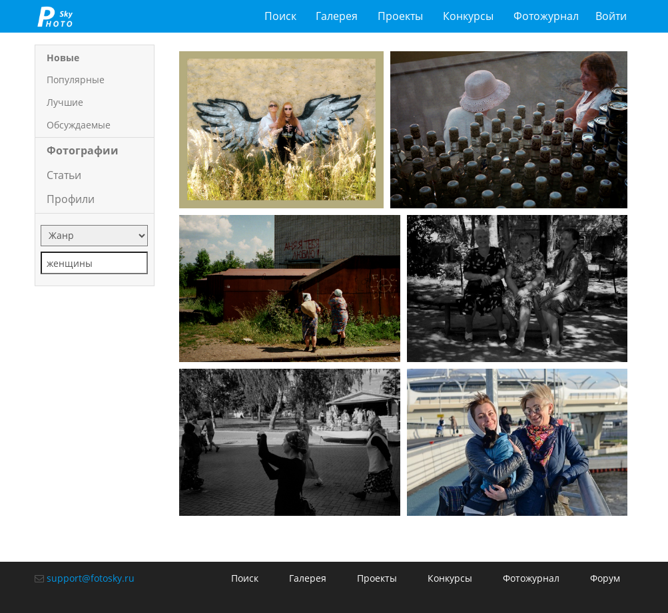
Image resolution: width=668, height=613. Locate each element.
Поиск (280, 16)
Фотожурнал (546, 16)
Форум (605, 578)
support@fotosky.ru (91, 578)
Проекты (400, 16)
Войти (611, 16)
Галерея (337, 16)
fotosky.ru (55, 16)
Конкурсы (468, 16)
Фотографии (83, 150)
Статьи (64, 175)
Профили (71, 199)
